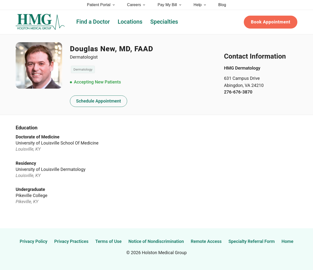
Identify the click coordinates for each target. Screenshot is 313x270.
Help (200, 5)
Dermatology (83, 69)
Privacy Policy (33, 241)
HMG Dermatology (242, 68)
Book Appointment (270, 21)
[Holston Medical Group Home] (40, 22)
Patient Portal (101, 5)
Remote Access (206, 241)
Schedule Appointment (98, 101)
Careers (136, 5)
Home (287, 241)
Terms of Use (108, 241)
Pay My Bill (169, 5)
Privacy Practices (71, 241)
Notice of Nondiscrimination (156, 241)
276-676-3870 (238, 91)
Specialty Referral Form (251, 241)
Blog (222, 4)
